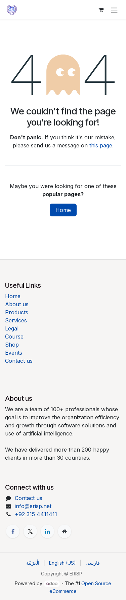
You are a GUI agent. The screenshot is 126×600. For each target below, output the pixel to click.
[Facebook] (12, 531)
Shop (12, 344)
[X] (30, 531)
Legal (11, 328)
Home (63, 210)
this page (100, 145)
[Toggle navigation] (114, 10)
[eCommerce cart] (101, 9)
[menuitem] (32, 562)
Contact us (19, 360)
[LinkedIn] (47, 531)
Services (16, 320)
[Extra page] (64, 531)
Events (13, 352)
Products (16, 312)
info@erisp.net (33, 506)
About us (17, 304)
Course (14, 336)
